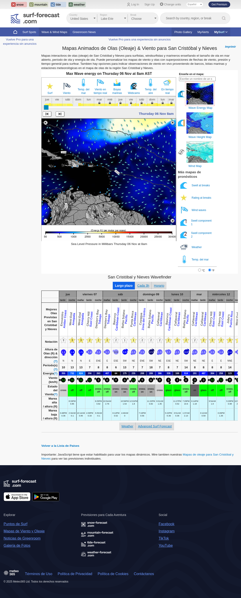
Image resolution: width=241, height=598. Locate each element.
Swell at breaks (195, 185)
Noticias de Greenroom (22, 538)
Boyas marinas (117, 91)
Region (103, 15)
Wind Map (195, 166)
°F (213, 270)
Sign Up (149, 4)
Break (133, 15)
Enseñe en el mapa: (191, 74)
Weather (191, 247)
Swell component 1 (196, 222)
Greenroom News (84, 32)
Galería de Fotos (17, 545)
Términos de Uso (38, 574)
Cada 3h (143, 285)
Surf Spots (29, 32)
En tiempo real (167, 91)
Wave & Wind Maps (54, 32)
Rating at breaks (196, 198)
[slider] (46, 107)
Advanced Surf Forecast (155, 426)
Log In (135, 4)
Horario (159, 285)
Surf (49, 93)
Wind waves (193, 210)
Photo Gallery (183, 32)
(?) (55, 361)
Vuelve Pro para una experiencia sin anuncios (139, 39)
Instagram (167, 531)
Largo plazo (124, 285)
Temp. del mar (83, 91)
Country (73, 15)
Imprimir (230, 46)
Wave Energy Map (200, 107)
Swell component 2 (196, 235)
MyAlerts (203, 32)
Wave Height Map (200, 137)
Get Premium (219, 4)
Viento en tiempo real (100, 91)
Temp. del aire (151, 91)
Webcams (134, 93)
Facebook (166, 524)
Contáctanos (144, 574)
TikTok (164, 538)
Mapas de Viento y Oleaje (24, 531)
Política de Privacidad (75, 574)
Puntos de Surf (15, 524)
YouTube (166, 545)
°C (203, 270)
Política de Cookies (113, 574)
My (221, 32)
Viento (67, 93)
